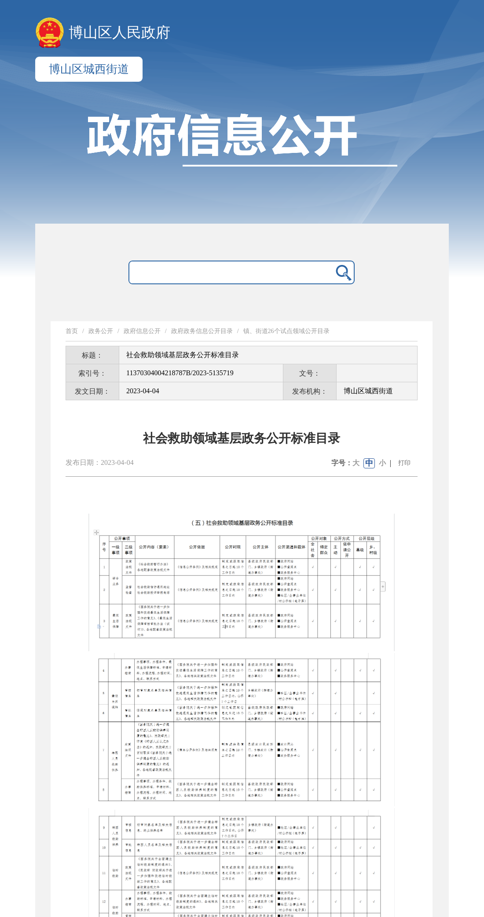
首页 (72, 331)
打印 (404, 463)
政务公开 (100, 331)
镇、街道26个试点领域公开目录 (286, 331)
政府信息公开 (142, 331)
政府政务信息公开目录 (202, 331)
